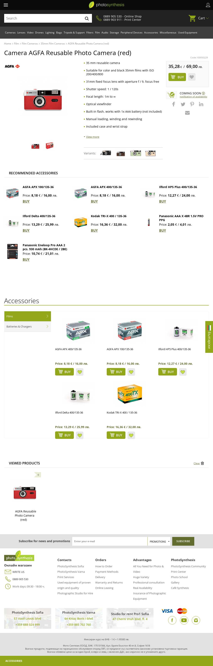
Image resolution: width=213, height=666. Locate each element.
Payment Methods (106, 572)
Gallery (175, 582)
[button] (174, 106)
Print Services (65, 577)
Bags (59, 32)
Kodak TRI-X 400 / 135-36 (108, 216)
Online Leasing (104, 588)
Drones (39, 32)
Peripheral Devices (131, 32)
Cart (201, 18)
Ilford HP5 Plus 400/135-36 (178, 187)
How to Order (103, 566)
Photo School (179, 577)
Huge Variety (141, 577)
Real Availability (142, 588)
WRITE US (14, 572)
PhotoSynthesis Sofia (70, 566)
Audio (105, 32)
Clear (197, 463)
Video (30, 32)
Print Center (178, 572)
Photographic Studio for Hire (75, 593)
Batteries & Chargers (19, 326)
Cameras (10, 32)
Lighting (49, 32)
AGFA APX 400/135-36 (106, 187)
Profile (208, 5)
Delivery (100, 577)
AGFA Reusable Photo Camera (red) (25, 515)
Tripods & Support (74, 32)
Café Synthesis (180, 588)
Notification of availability (193, 96)
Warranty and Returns (109, 582)
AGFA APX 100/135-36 (38, 187)
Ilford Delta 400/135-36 (39, 216)
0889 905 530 (16, 579)
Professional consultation (149, 582)
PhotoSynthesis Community (188, 566)
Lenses (21, 32)
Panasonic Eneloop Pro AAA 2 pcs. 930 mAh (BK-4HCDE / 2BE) (45, 247)
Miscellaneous (168, 32)
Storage (114, 32)
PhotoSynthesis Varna (71, 572)
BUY (26, 201)
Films (9, 316)
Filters (89, 32)
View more (92, 137)
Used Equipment (187, 32)
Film (97, 32)
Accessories (151, 32)
